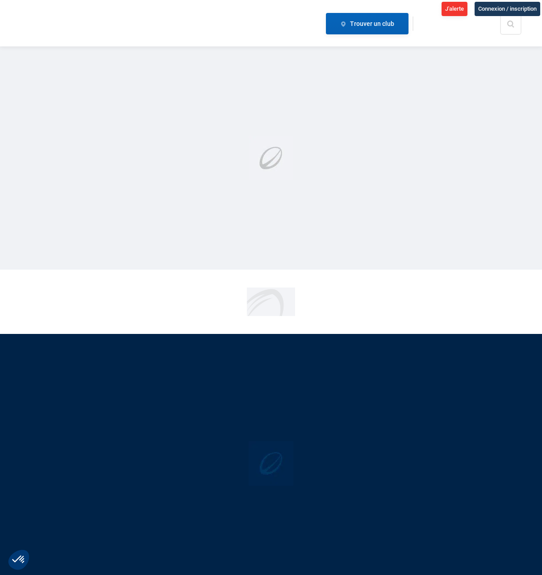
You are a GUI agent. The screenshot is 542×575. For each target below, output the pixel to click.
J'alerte (454, 8)
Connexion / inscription (507, 8)
